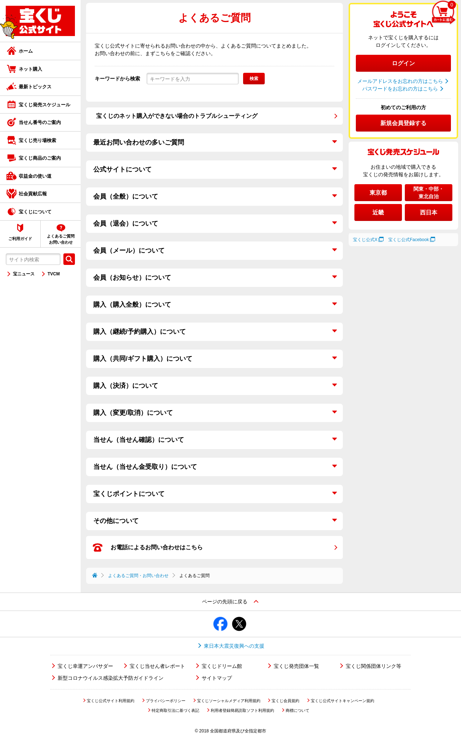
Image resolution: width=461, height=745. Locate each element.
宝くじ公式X (365, 239)
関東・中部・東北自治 (428, 192)
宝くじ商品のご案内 (40, 158)
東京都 (378, 193)
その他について (116, 520)
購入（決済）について (125, 385)
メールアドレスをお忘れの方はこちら (400, 81)
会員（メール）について (129, 250)
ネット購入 (30, 69)
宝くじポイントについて (129, 493)
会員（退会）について (125, 223)
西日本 (428, 212)
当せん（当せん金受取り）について (145, 466)
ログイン (403, 63)
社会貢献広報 (33, 193)
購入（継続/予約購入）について (139, 331)
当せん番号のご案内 (40, 122)
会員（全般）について (125, 196)
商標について (297, 710)
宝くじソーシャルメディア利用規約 (228, 701)
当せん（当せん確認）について (138, 439)
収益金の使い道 (35, 176)
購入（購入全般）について (132, 304)
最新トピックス (35, 86)
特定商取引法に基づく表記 (175, 710)
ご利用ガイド (20, 238)
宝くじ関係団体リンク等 (373, 666)
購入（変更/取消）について (133, 412)
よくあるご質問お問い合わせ (61, 239)
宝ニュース (24, 273)
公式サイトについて (122, 169)
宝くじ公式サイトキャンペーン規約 (342, 701)
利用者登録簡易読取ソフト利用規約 (242, 710)
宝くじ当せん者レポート (157, 666)
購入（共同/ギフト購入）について (142, 358)
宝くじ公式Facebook (408, 239)
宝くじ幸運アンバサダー (85, 666)
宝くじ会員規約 (285, 701)
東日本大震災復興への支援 (234, 646)
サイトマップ (217, 678)
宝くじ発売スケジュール (44, 104)
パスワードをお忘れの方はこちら (400, 89)
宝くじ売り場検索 (37, 140)
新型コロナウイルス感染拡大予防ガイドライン (111, 678)
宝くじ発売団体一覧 (296, 666)
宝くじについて (35, 211)
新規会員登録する (403, 123)
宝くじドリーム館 (222, 666)
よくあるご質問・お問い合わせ (138, 575)
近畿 (378, 212)
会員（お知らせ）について (132, 277)
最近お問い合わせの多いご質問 (138, 142)
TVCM (54, 273)
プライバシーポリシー (165, 701)
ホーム (26, 51)
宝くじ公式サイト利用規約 (110, 701)
